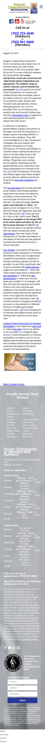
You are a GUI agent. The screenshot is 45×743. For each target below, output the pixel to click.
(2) (23, 213)
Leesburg (10, 422)
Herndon (10, 425)
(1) (17, 89)
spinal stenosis (32, 267)
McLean (10, 419)
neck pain (36, 326)
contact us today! (29, 639)
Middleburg (28, 413)
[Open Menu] (41, 6)
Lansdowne (28, 422)
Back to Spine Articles (13, 384)
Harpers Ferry (29, 425)
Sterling (10, 411)
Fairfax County (13, 431)
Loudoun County (30, 419)
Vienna (26, 408)
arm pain (17, 329)
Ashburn (10, 408)
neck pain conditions (24, 180)
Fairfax (26, 431)
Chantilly (10, 433)
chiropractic (9, 233)
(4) (37, 298)
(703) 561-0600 (22, 42)
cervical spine (14, 188)
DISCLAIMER (8, 719)
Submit (22, 700)
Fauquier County (30, 428)
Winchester (28, 436)
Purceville (27, 411)
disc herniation (10, 275)
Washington (12, 436)
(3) (37, 225)
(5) (21, 310)
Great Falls (11, 428)
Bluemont (27, 433)
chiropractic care (20, 115)
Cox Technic (9, 250)
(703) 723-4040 (22, 33)
